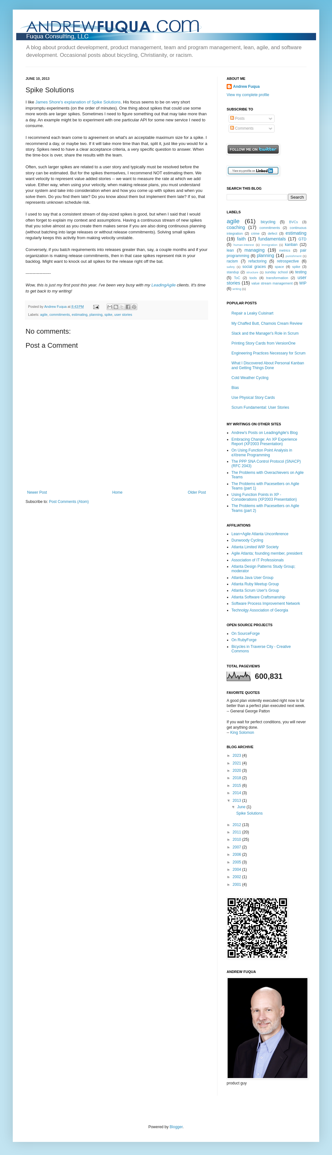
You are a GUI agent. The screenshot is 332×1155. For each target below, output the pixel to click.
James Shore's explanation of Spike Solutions (78, 102)
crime (255, 233)
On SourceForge (245, 633)
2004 (237, 869)
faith (241, 238)
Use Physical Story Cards (253, 397)
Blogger (176, 1127)
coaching (236, 227)
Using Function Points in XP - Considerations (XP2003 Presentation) (264, 496)
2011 (237, 832)
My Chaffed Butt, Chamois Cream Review (266, 323)
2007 (237, 847)
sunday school (276, 272)
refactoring (257, 261)
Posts (237, 118)
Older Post (197, 492)
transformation (277, 278)
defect (272, 233)
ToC (237, 278)
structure (252, 272)
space (279, 267)
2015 (237, 785)
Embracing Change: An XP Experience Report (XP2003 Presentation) (264, 441)
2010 (237, 839)
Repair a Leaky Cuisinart (252, 313)
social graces (254, 266)
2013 (237, 800)
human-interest (243, 245)
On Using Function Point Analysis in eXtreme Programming (261, 452)
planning (95, 314)
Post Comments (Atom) (69, 501)
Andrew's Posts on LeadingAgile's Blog (264, 432)
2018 (237, 778)
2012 (237, 825)
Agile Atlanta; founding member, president (266, 553)
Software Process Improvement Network (265, 603)
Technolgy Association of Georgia (259, 610)
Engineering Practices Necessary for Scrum (268, 353)
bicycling (268, 222)
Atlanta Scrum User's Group (255, 590)
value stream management (271, 283)
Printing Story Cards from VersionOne (263, 343)
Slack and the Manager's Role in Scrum (264, 333)
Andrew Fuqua (55, 306)
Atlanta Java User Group (252, 577)
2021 (237, 763)
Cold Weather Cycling (249, 378)
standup (233, 272)
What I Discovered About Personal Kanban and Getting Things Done (267, 365)
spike (108, 314)
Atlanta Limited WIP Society (255, 547)
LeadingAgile (163, 285)
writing (236, 289)
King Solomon (242, 732)
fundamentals (272, 238)
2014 (237, 793)
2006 (237, 854)
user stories (123, 314)
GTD (302, 239)
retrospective (288, 261)
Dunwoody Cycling (247, 540)
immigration (269, 245)
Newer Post (37, 492)
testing (300, 272)
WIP (302, 283)
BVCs (293, 222)
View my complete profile (248, 95)
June (241, 807)
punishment (294, 256)
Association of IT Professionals (257, 560)
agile (44, 314)
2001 (237, 884)
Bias (235, 387)
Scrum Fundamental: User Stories (260, 407)
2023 (237, 755)
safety (231, 267)
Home (117, 492)
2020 (237, 770)
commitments (59, 314)
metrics (284, 250)
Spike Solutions (249, 813)
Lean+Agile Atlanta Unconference (259, 534)
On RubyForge (244, 640)
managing (255, 250)
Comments (241, 128)
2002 (237, 877)
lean (230, 250)
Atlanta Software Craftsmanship (258, 597)
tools (253, 278)
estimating (79, 314)
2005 (237, 862)
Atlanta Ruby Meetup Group (255, 584)
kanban (291, 244)
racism (232, 261)
